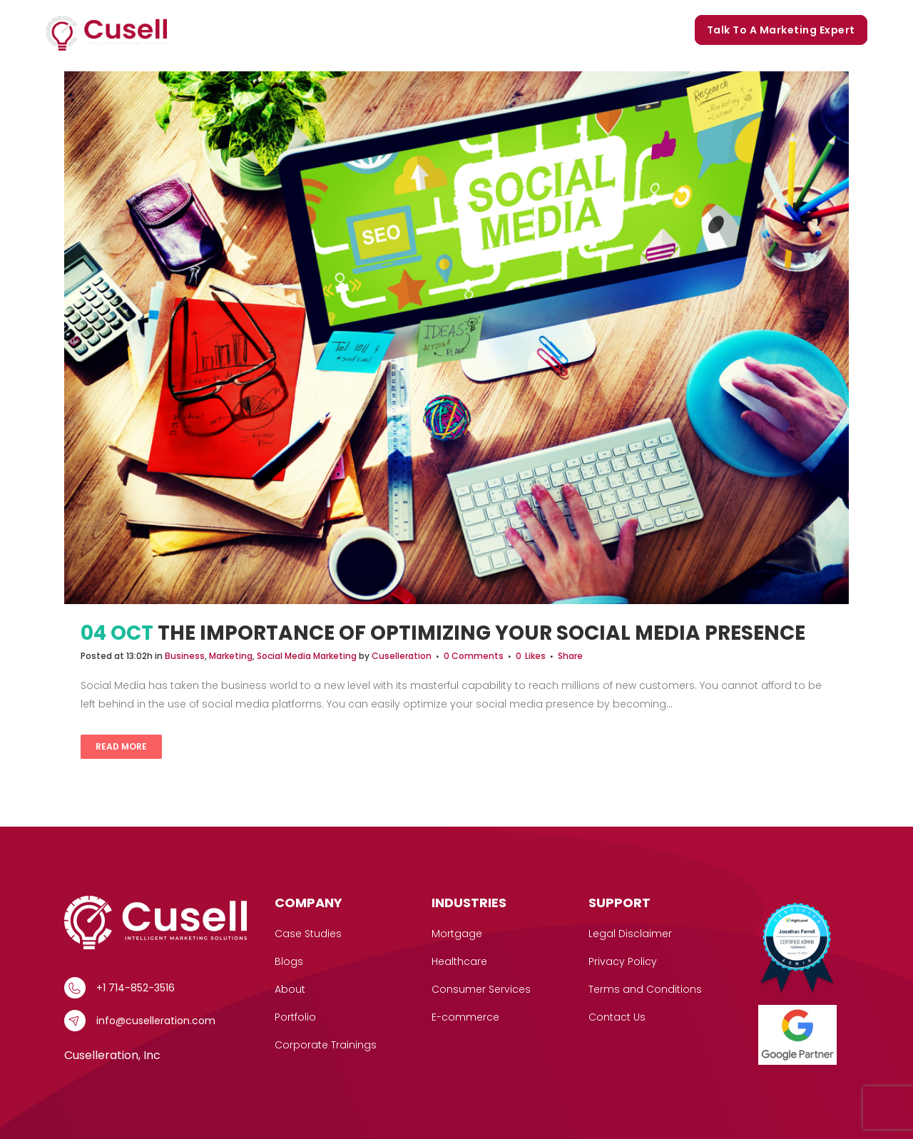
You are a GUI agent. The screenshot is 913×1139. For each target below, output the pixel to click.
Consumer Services (481, 989)
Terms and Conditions (645, 989)
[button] (276, 30)
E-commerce (465, 1017)
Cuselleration (402, 656)
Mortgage (457, 933)
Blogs (538, 30)
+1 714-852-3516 (135, 988)
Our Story (415, 30)
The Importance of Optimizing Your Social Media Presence (481, 633)
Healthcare (459, 961)
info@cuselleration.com (155, 1020)
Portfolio (482, 30)
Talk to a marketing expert (781, 30)
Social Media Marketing (307, 656)
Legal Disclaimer (630, 933)
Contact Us (617, 1017)
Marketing (231, 656)
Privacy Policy (622, 961)
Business (185, 656)
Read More (121, 746)
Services (253, 30)
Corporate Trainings (623, 30)
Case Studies (336, 30)
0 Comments (474, 656)
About (290, 989)
